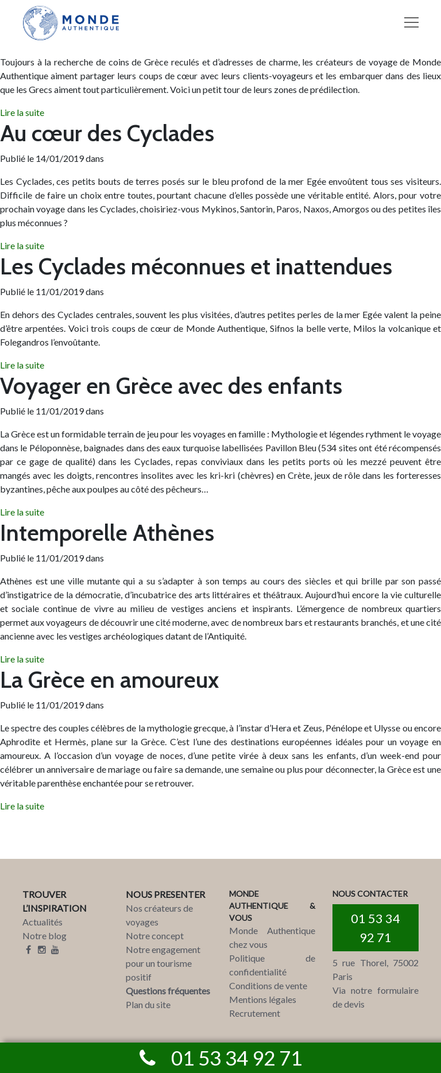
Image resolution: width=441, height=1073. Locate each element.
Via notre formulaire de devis (375, 997)
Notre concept (155, 935)
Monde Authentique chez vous (272, 937)
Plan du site (148, 1004)
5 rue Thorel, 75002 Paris (375, 969)
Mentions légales (262, 999)
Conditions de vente (268, 985)
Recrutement (254, 1013)
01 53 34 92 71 (375, 928)
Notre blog (44, 935)
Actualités (42, 921)
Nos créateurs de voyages (159, 914)
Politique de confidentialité (272, 964)
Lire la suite (22, 112)
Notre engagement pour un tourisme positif (163, 963)
